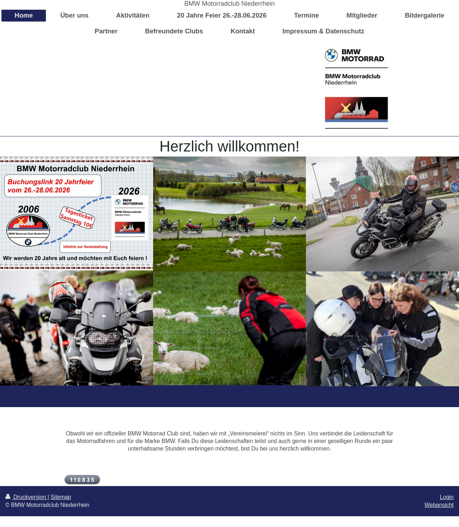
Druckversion (26, 497)
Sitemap (61, 497)
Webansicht (439, 505)
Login (447, 497)
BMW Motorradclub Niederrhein (229, 3)
